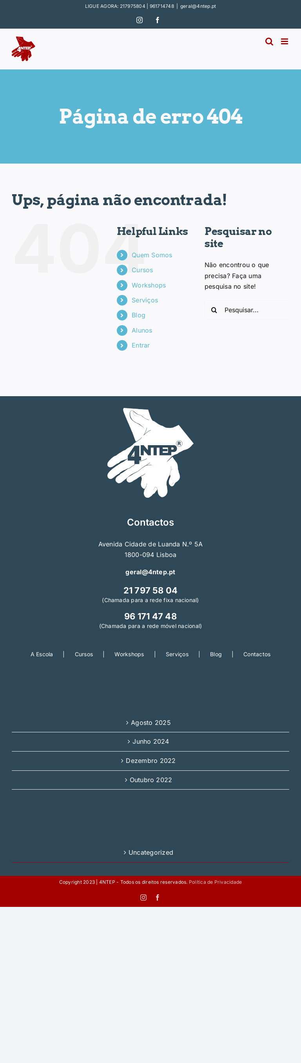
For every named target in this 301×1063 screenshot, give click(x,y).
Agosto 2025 (151, 722)
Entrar (141, 345)
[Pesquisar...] (247, 310)
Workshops (149, 285)
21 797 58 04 (150, 590)
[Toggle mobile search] (269, 41)
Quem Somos (152, 255)
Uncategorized (151, 852)
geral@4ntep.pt (198, 6)
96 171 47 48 (150, 616)
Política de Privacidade (215, 882)
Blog (138, 315)
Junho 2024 (150, 741)
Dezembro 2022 (151, 760)
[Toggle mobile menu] (285, 41)
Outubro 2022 (151, 780)
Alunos (142, 330)
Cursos (142, 270)
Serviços (145, 300)
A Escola (42, 654)
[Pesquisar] (214, 310)
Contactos (256, 654)
